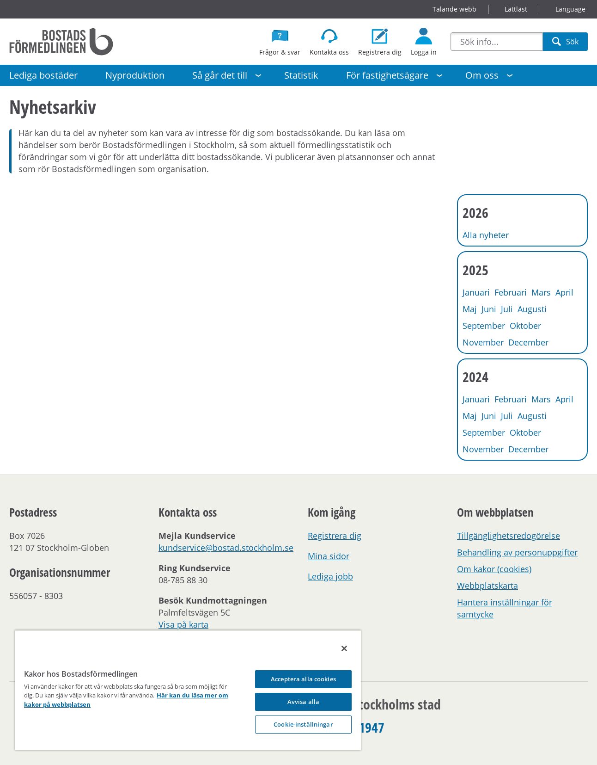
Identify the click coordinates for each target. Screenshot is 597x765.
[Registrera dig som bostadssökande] (380, 42)
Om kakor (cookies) (494, 568)
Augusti (532, 309)
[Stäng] (344, 648)
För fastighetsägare (387, 75)
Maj (470, 309)
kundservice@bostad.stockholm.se (225, 547)
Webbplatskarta (487, 585)
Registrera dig (334, 535)
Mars (541, 292)
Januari (476, 292)
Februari (510, 292)
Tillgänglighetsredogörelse (508, 535)
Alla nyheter (486, 235)
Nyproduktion (134, 75)
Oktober (525, 325)
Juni (488, 309)
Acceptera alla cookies (303, 679)
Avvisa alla (303, 701)
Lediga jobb (330, 576)
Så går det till (219, 75)
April (564, 292)
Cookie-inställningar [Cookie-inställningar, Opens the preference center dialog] (303, 724)
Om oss (482, 75)
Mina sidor (328, 555)
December (528, 342)
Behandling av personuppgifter (517, 552)
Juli (507, 309)
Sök (565, 44)
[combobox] (497, 41)
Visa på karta (183, 624)
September (484, 325)
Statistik (301, 75)
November (483, 342)
